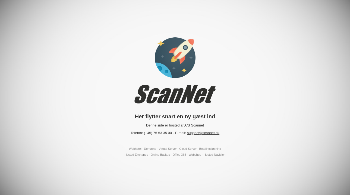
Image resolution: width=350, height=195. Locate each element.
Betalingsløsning (210, 148)
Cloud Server (188, 148)
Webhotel (135, 148)
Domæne (150, 148)
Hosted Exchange (136, 154)
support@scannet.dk (203, 133)
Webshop (195, 154)
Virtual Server (168, 148)
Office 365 (179, 154)
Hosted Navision (214, 154)
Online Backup (160, 154)
